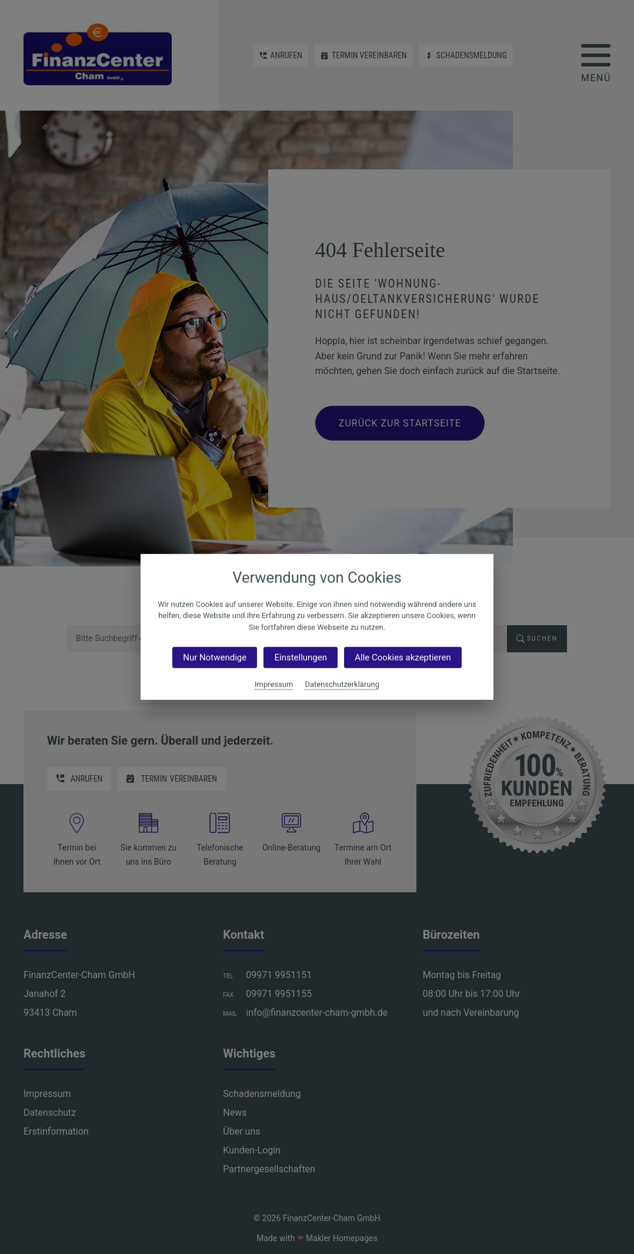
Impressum (274, 684)
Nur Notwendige (214, 657)
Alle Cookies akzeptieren (403, 657)
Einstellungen (300, 657)
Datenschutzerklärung (342, 684)
